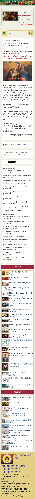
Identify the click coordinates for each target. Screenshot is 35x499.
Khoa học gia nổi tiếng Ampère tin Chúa (15, 187)
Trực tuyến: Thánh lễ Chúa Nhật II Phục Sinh (20, 299)
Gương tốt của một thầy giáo (12, 236)
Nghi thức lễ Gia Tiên (16, 403)
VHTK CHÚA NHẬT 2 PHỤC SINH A (20, 379)
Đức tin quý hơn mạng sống (12, 207)
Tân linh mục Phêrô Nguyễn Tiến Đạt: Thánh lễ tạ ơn (20, 431)
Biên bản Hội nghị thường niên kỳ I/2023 (20, 426)
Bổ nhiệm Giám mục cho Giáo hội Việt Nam (20, 294)
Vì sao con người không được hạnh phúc (16, 239)
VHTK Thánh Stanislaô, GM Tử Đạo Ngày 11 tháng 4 (21, 365)
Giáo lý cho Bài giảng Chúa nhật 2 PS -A (20, 341)
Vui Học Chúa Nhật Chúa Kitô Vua (14, 170)
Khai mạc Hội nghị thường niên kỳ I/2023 (20, 421)
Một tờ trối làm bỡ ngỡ (10, 183)
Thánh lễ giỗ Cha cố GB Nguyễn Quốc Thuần (20, 330)
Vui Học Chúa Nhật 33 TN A (12, 244)
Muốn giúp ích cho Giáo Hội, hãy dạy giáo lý (17, 216)
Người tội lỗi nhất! (9, 210)
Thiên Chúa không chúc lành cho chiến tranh (20, 310)
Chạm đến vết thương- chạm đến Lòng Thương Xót (20, 336)
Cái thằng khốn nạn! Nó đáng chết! (14, 221)
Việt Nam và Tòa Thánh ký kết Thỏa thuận (19, 437)
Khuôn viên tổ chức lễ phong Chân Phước (20, 386)
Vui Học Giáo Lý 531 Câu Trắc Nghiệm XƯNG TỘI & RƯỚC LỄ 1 (20, 414)
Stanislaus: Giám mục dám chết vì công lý (20, 278)
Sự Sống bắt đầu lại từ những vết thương (20, 304)
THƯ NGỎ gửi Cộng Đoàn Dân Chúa (19, 289)
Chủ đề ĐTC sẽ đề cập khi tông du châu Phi (20, 315)
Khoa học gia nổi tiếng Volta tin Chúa (15, 192)
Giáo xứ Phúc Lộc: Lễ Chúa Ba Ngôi (19, 447)
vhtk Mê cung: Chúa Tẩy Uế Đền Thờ (14, 197)
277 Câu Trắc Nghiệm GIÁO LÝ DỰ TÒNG (21, 398)
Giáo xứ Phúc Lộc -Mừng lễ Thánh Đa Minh (20, 442)
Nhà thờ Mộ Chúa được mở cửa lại (20, 325)
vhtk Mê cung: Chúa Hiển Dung (13, 180)
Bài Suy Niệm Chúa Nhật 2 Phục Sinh (20, 321)
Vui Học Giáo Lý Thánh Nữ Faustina (18, 273)
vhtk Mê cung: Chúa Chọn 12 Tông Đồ (15, 231)
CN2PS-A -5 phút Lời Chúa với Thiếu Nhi (19, 348)
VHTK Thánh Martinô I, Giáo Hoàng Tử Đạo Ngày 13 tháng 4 (21, 354)
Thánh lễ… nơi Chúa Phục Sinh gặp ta (19, 284)
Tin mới (17, 267)
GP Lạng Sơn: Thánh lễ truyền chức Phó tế (19, 374)
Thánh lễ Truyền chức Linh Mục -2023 (19, 409)
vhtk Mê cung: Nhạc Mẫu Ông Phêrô (14, 253)
